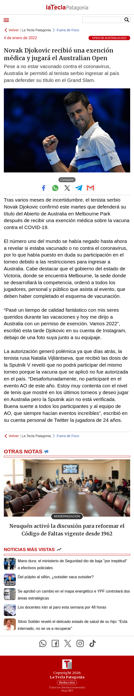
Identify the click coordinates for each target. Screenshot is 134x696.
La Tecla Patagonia (36, 30)
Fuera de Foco (68, 30)
